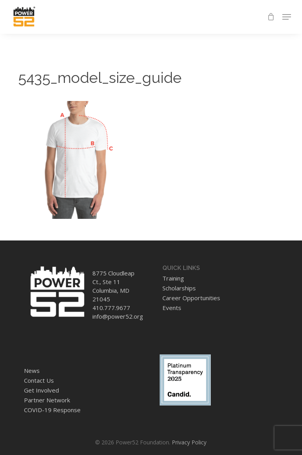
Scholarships (179, 288)
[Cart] (270, 17)
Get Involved (41, 390)
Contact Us (39, 380)
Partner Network (47, 400)
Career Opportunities (191, 298)
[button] (286, 17)
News (32, 370)
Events (171, 308)
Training (173, 278)
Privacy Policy (189, 442)
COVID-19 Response (52, 410)
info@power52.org (117, 316)
